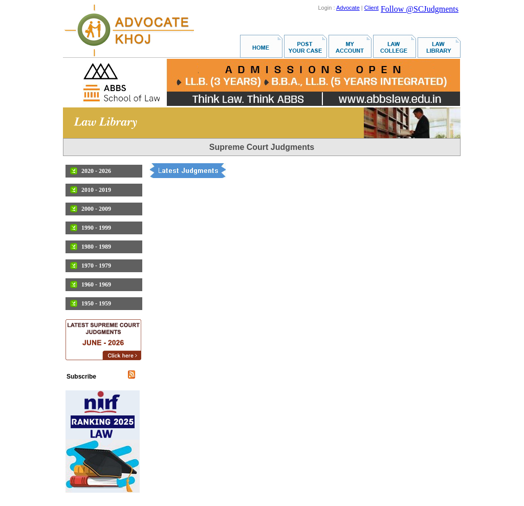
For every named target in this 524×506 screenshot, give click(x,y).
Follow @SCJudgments (419, 9)
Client (371, 8)
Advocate (348, 8)
